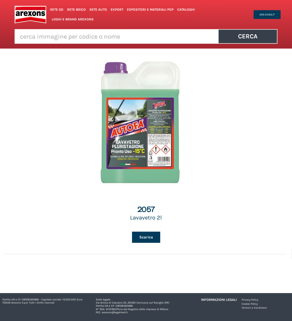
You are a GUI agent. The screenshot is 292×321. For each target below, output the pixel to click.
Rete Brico (76, 10)
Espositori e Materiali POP (150, 10)
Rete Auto (98, 10)
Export (117, 10)
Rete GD (56, 10)
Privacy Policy (250, 299)
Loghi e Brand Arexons (73, 19)
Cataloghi (186, 10)
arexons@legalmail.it (115, 312)
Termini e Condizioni (254, 307)
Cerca (247, 36)
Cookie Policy (250, 303)
